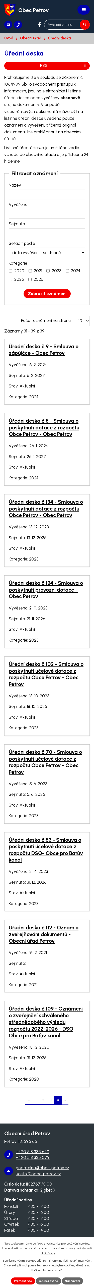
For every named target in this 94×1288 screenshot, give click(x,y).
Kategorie (18, 263)
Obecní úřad (30, 38)
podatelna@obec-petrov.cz (42, 1167)
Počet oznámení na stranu (46, 320)
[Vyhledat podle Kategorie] (10, 270)
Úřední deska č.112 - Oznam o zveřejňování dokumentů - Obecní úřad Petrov (43, 934)
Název (15, 185)
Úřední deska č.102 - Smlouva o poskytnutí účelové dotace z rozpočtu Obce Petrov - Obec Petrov (46, 674)
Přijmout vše (23, 1281)
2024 (75, 270)
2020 (19, 270)
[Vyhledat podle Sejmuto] (47, 233)
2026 (38, 279)
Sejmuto (17, 223)
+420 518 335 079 (33, 1157)
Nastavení (72, 1281)
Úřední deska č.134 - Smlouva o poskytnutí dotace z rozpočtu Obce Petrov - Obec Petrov (46, 508)
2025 (19, 279)
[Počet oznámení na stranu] (82, 321)
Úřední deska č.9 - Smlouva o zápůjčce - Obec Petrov (43, 349)
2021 (38, 270)
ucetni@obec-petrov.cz (38, 1173)
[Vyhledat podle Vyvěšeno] (47, 214)
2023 (56, 270)
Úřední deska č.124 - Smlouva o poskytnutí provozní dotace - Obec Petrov (46, 589)
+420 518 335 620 (32, 1151)
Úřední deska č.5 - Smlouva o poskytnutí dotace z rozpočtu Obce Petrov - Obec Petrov (44, 427)
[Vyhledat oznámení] (47, 293)
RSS (63, 65)
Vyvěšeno (18, 204)
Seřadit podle (22, 243)
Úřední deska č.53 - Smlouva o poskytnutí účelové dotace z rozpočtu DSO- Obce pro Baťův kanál (46, 850)
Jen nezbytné (48, 1281)
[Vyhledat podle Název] (47, 194)
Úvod (8, 38)
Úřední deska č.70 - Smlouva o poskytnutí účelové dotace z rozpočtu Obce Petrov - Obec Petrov (45, 762)
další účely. (48, 1253)
